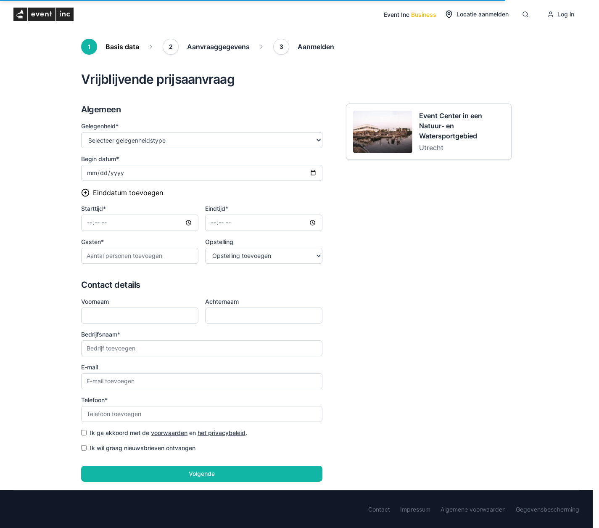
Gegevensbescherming (547, 509)
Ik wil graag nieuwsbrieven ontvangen (138, 447)
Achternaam (222, 301)
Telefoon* (94, 399)
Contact (379, 509)
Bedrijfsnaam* (100, 334)
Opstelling (219, 241)
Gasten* (92, 241)
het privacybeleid (221, 432)
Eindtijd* (216, 208)
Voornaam (95, 301)
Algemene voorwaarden (473, 509)
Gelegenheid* (100, 126)
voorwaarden (169, 432)
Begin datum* (100, 158)
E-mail (89, 367)
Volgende (202, 473)
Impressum (415, 509)
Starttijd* (93, 208)
